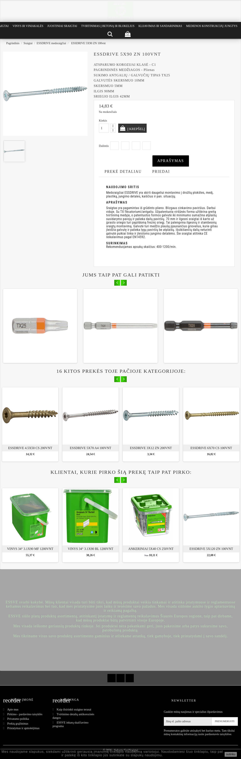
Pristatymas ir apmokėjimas (23, 728)
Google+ (136, 146)
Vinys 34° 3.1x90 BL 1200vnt (90, 549)
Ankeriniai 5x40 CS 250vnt (150, 549)
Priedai (161, 171)
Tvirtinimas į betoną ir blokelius (107, 26)
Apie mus (12, 709)
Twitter (125, 146)
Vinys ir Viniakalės (28, 26)
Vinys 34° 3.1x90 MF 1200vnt (30, 549)
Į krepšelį (138, 129)
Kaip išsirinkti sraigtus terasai (74, 709)
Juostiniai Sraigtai (62, 26)
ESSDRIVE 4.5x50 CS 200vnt (30, 448)
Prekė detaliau (123, 171)
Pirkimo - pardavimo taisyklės (24, 714)
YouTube (120, 678)
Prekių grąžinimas (17, 723)
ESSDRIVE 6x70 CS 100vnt (211, 448)
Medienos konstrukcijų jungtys (211, 26)
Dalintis (114, 146)
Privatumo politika (18, 718)
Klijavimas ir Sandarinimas (160, 26)
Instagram (129, 678)
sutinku (230, 754)
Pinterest (147, 146)
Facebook (111, 678)
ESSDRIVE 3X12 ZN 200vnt (151, 448)
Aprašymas (170, 161)
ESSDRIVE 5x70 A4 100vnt (90, 448)
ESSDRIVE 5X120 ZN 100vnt (211, 549)
